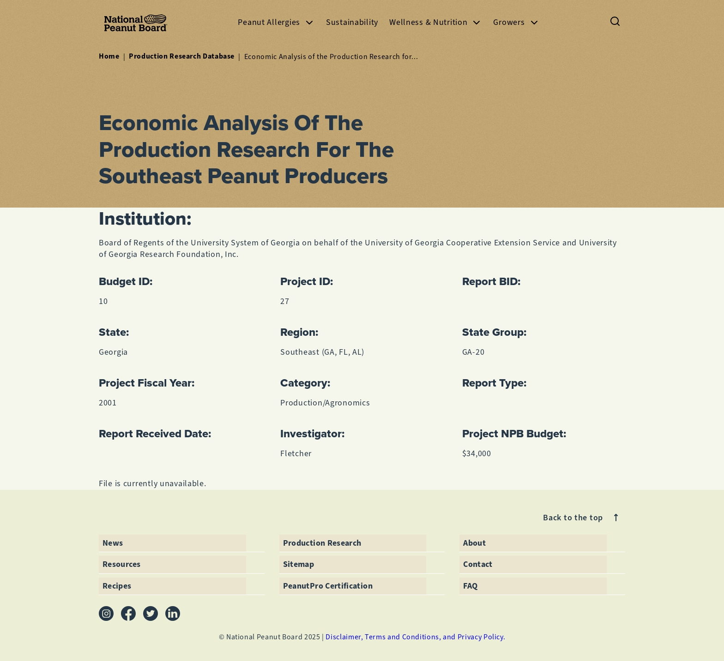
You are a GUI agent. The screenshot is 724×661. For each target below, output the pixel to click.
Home (109, 56)
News (113, 542)
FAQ (470, 585)
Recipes (117, 585)
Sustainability (352, 22)
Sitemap (298, 564)
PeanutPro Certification (328, 585)
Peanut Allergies (276, 22)
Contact (478, 564)
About (474, 542)
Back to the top (582, 518)
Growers (516, 22)
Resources (121, 564)
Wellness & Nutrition (435, 22)
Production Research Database (182, 56)
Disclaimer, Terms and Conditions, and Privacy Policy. (415, 637)
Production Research (322, 542)
